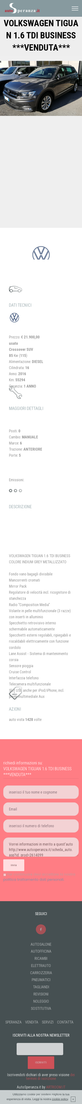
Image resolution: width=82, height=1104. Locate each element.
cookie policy (60, 1101)
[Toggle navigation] (75, 8)
